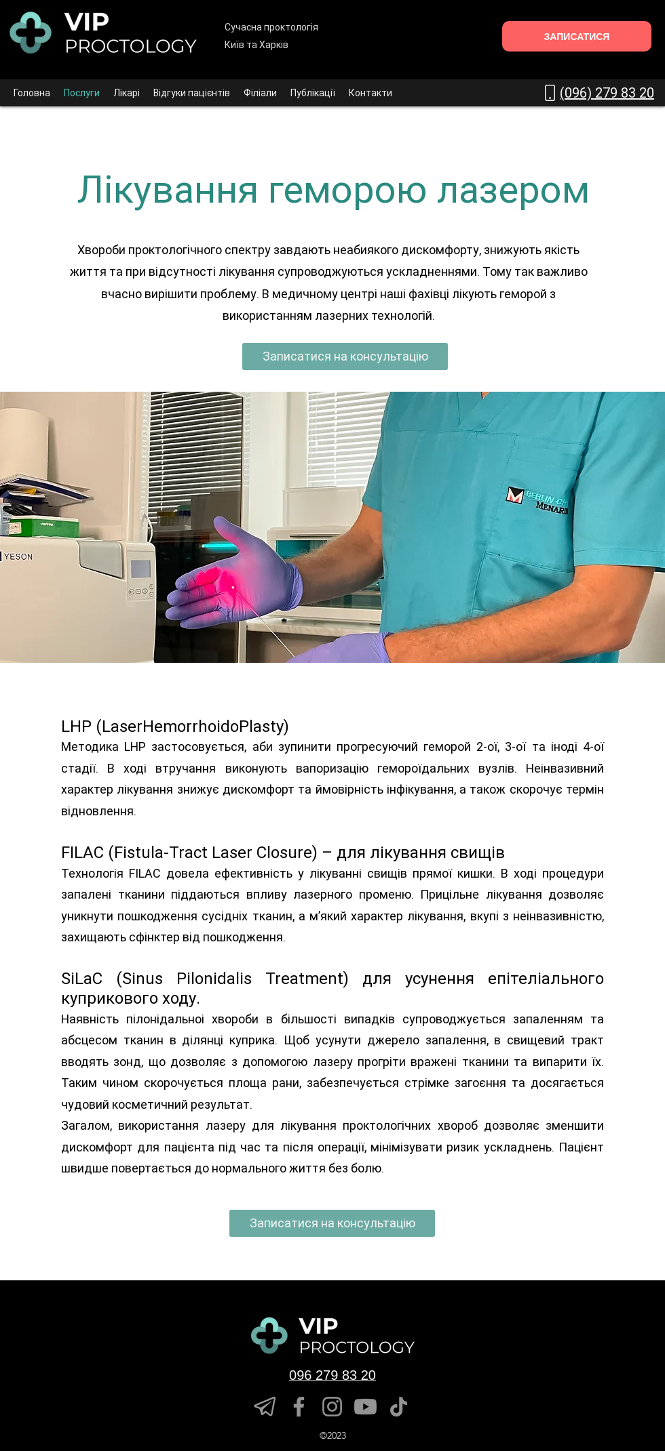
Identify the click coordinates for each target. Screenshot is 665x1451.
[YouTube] (365, 1406)
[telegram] (265, 1406)
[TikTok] (398, 1406)
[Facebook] (299, 1406)
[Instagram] (332, 1406)
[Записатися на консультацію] (345, 356)
